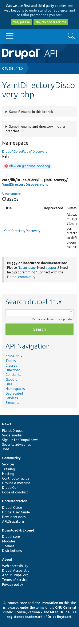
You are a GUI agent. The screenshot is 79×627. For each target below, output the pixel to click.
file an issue (27, 267)
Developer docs (14, 517)
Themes (8, 546)
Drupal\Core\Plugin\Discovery (24, 151)
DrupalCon (10, 487)
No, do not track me (51, 22)
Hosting (8, 474)
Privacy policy (12, 584)
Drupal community (21, 277)
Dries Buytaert (60, 617)
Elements (12, 402)
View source (11, 194)
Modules (8, 541)
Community (11, 458)
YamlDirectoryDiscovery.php (25, 184)
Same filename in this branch (31, 112)
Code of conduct (15, 492)
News (6, 424)
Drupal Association (16, 570)
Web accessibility (15, 566)
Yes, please (21, 22)
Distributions (12, 551)
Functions (12, 370)
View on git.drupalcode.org (29, 166)
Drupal (65, 612)
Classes (11, 365)
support (52, 267)
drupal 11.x (12, 68)
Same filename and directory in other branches (35, 129)
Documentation (14, 501)
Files (8, 384)
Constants (13, 374)
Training (8, 469)
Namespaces (15, 389)
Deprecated (14, 393)
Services (11, 398)
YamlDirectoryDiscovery (22, 231)
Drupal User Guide (16, 512)
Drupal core (11, 536)
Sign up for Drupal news (20, 440)
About (7, 559)
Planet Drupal (12, 430)
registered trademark (25, 617)
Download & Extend (18, 530)
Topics (10, 361)
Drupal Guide (12, 507)
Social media (12, 435)
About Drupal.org (15, 575)
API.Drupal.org (13, 521)
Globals (11, 379)
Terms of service (14, 580)
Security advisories (16, 444)
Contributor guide (15, 478)
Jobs (5, 449)
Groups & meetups (16, 483)
